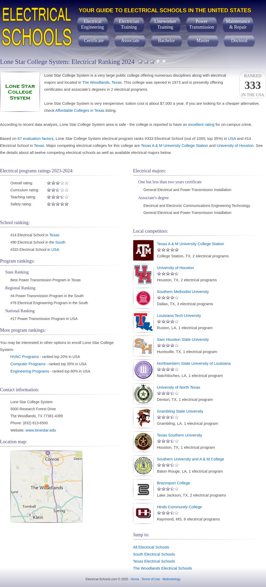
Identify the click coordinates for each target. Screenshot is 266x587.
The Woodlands (95, 82)
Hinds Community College (179, 507)
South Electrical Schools (154, 554)
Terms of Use (151, 579)
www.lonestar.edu (40, 430)
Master (202, 40)
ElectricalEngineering (92, 24)
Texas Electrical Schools (154, 561)
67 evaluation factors (36, 138)
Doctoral (239, 40)
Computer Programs (27, 364)
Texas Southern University (179, 435)
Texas (116, 82)
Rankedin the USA (253, 85)
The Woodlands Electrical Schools (162, 568)
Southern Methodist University (183, 291)
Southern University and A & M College (190, 459)
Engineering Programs (29, 371)
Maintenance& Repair (238, 24)
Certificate (94, 40)
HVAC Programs (24, 356)
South (60, 242)
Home (135, 579)
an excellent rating (199, 124)
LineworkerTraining (165, 24)
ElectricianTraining (129, 24)
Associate (130, 40)
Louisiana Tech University (179, 315)
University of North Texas (178, 387)
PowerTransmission (201, 24)
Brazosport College (173, 483)
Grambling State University (180, 411)
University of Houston (235, 145)
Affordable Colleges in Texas (80, 110)
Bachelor (166, 40)
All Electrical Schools (151, 547)
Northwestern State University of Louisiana (193, 363)
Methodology (172, 579)
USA (232, 138)
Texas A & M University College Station (174, 145)
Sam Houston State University (183, 339)
